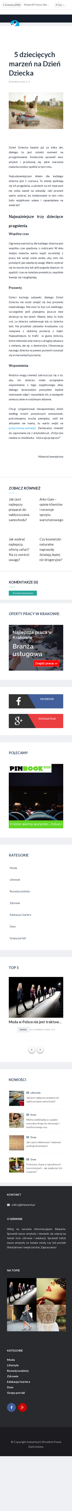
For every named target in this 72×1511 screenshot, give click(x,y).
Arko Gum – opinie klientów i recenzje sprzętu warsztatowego (51, 509)
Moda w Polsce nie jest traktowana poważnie (26, 5)
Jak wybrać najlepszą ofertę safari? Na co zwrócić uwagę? (19, 549)
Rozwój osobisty (18, 1370)
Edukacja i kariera (18, 1381)
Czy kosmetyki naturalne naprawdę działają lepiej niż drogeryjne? (51, 549)
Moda (23, 1029)
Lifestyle (33, 1092)
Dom (31, 1114)
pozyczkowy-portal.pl (22, 428)
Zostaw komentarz (23, 593)
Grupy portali (16, 1392)
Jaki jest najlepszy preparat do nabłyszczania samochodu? (19, 509)
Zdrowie (12, 1376)
